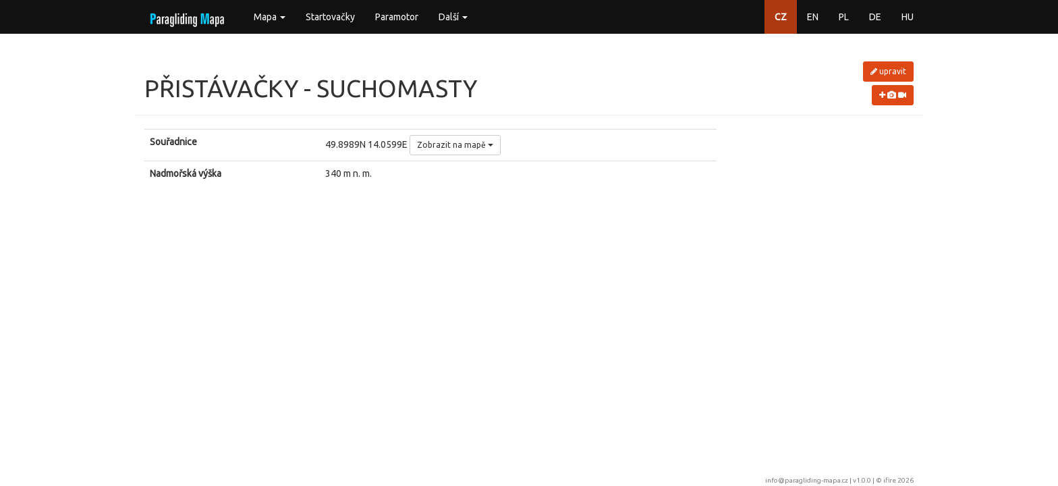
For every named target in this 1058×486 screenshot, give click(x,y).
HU (907, 16)
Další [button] (453, 16)
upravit (888, 71)
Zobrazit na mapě (455, 144)
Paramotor (396, 16)
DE (875, 16)
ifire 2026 (898, 480)
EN (812, 16)
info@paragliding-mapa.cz (806, 480)
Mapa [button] (269, 16)
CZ (781, 16)
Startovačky (330, 16)
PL (844, 16)
